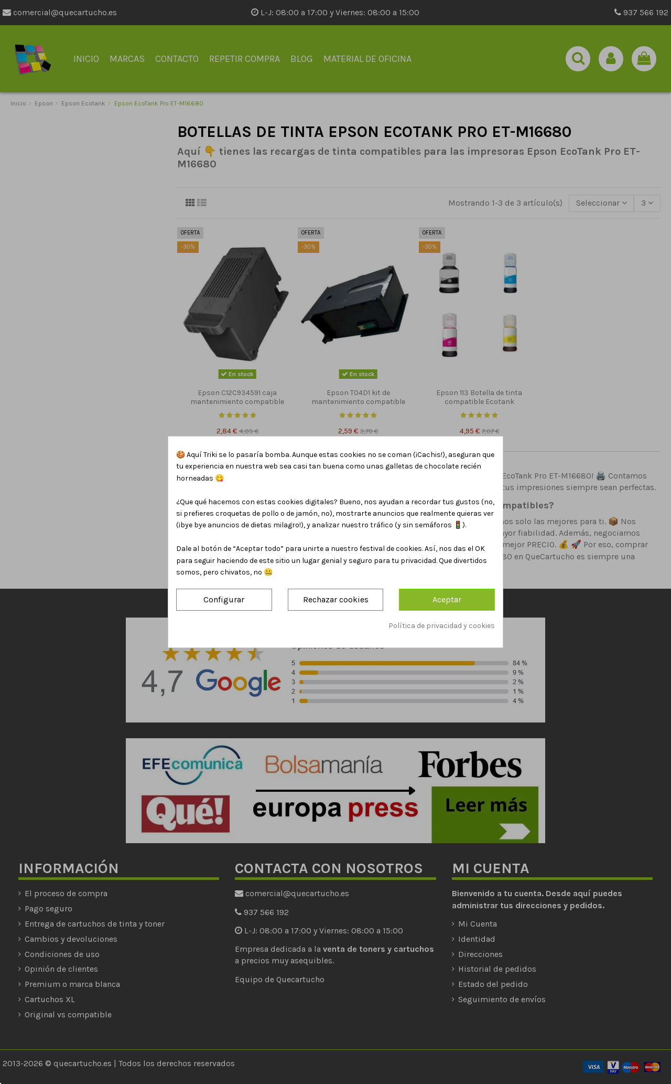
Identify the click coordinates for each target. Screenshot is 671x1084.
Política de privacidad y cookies (441, 625)
